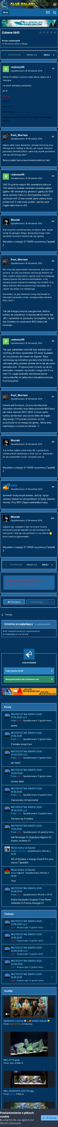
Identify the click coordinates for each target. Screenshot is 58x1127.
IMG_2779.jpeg (11, 1060)
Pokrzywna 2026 (14, 671)
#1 (53, 68)
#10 (52, 518)
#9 (53, 486)
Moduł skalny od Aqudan (23, 848)
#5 (53, 261)
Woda (24, 43)
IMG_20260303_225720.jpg (19, 1091)
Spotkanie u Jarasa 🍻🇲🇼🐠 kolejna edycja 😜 (27, 1021)
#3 (53, 176)
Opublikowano (26, 70)
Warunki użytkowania (10, 1123)
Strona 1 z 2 (32, 55)
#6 (53, 341)
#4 (53, 221)
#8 (53, 442)
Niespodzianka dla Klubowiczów (22, 679)
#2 (53, 136)
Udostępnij (14, 601)
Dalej (47, 55)
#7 (53, 396)
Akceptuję (49, 1117)
